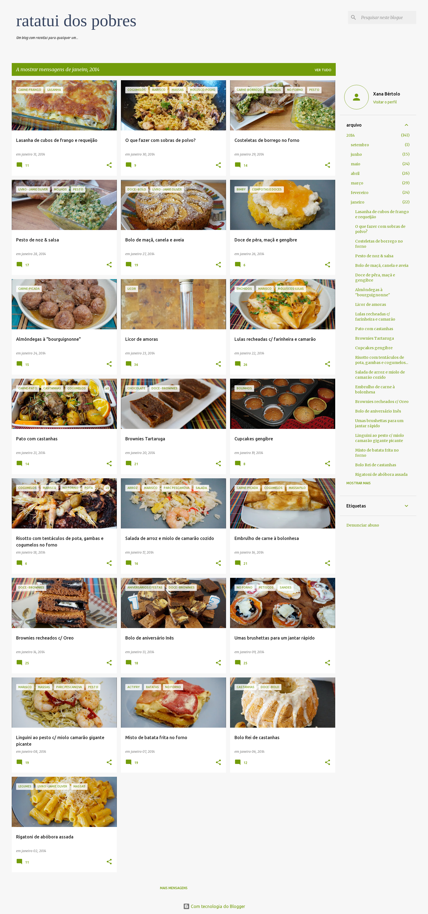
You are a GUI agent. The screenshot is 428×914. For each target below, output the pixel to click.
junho (356, 154)
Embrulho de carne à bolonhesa (375, 389)
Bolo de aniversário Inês (378, 411)
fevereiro (359, 192)
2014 (350, 135)
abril (355, 173)
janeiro (357, 202)
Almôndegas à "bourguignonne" (372, 292)
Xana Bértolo (386, 93)
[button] (109, 165)
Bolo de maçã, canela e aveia (381, 265)
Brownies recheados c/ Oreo (382, 401)
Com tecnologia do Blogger (214, 906)
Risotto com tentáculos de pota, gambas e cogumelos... (381, 360)
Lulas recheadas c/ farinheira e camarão (375, 317)
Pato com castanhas (374, 328)
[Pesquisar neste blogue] (387, 17)
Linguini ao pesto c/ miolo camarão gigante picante (379, 438)
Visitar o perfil (385, 102)
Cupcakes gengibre (374, 347)
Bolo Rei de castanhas (375, 464)
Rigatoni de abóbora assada (381, 474)
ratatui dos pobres (76, 20)
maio (355, 164)
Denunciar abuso (362, 525)
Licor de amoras (370, 304)
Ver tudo (323, 70)
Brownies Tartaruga (374, 338)
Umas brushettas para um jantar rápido (379, 423)
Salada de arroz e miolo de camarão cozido (380, 375)
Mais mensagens (174, 888)
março (357, 183)
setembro (360, 144)
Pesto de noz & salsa (374, 255)
